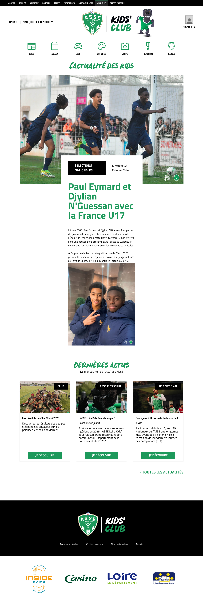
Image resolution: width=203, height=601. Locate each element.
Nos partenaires (119, 544)
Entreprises (69, 3)
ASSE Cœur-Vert (86, 3)
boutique (46, 3)
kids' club (101, 3)
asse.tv (22, 3)
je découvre (44, 455)
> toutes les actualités (161, 472)
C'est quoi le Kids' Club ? (37, 22)
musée (57, 3)
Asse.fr (139, 544)
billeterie (34, 3)
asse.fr (11, 3)
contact (13, 22)
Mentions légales (69, 544)
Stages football (117, 3)
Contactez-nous (94, 544)
